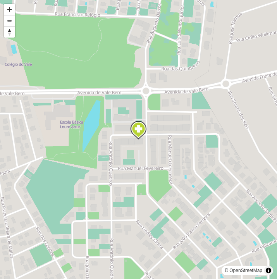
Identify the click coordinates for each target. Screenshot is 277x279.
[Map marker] (139, 130)
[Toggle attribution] (268, 270)
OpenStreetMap (245, 270)
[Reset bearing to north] (9, 32)
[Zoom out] (9, 20)
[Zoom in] (9, 9)
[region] (138, 139)
